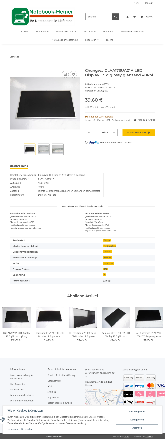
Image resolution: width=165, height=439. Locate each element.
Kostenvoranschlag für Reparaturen (22, 377)
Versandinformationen (22, 400)
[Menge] (96, 132)
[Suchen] (98, 16)
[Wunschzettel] (134, 16)
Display (107, 240)
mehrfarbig (108, 263)
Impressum (13, 429)
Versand (110, 107)
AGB (50, 386)
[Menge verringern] (88, 132)
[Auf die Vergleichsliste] (65, 74)
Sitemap (52, 391)
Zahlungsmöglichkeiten (22, 394)
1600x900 (107, 257)
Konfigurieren (136, 420)
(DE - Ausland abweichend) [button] (118, 120)
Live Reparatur (17, 384)
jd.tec (127, 436)
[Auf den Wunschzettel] (73, 74)
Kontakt (148, 2)
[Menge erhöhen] (113, 132)
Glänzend (108, 252)
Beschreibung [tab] (19, 165)
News (137, 2)
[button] (127, 16)
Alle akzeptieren (137, 411)
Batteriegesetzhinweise (60, 402)
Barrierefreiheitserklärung (61, 375)
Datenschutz (28, 429)
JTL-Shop (148, 436)
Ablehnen (136, 428)
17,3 (105, 269)
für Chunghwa (110, 246)
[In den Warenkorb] (12, 66)
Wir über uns (17, 389)
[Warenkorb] (146, 16)
